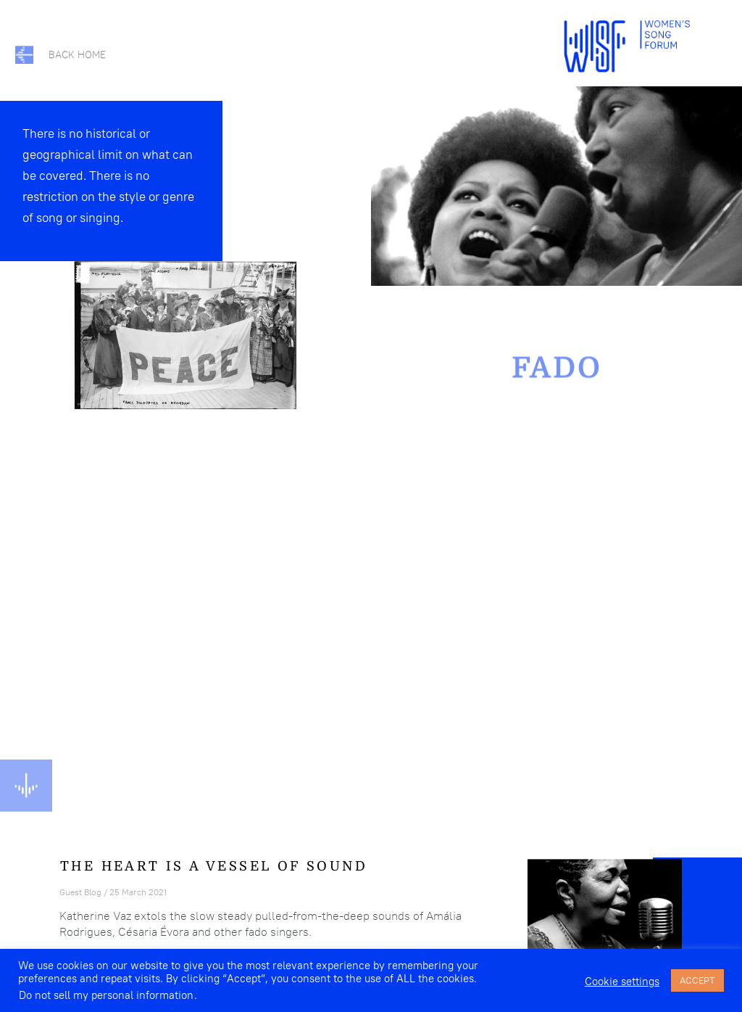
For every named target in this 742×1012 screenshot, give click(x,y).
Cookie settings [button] (622, 981)
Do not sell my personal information (106, 995)
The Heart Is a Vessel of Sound (213, 866)
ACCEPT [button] (697, 980)
